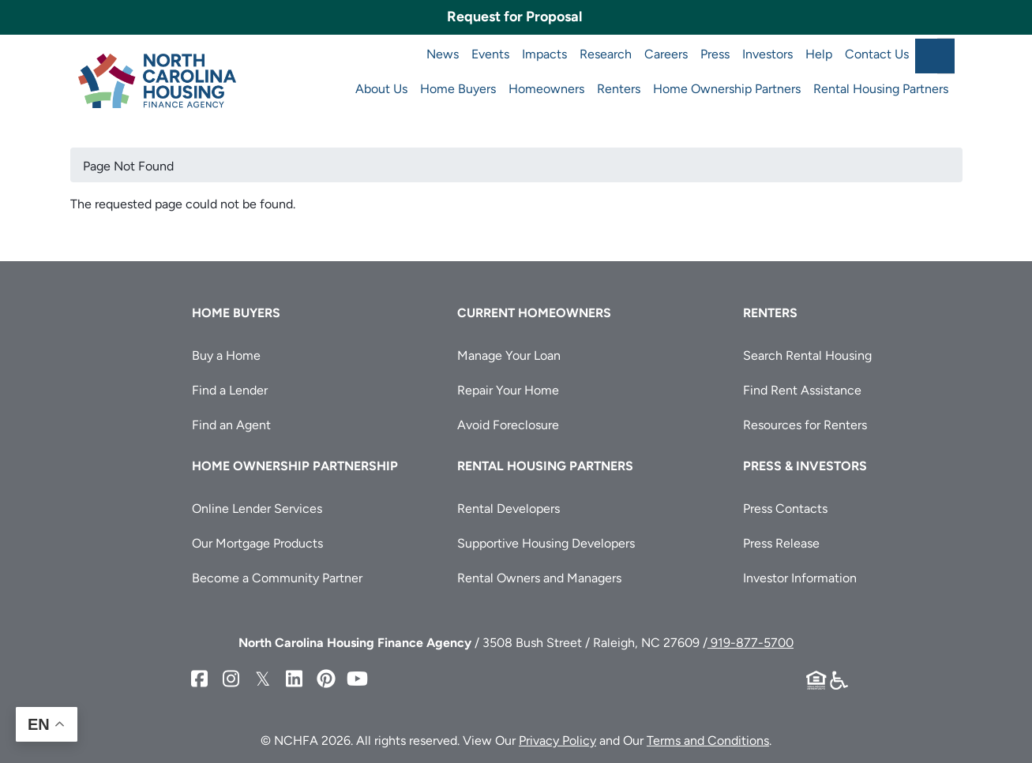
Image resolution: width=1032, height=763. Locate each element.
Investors (767, 54)
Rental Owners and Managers (539, 577)
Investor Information (800, 577)
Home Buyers (458, 88)
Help (818, 54)
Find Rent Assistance (802, 390)
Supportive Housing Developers (546, 543)
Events (490, 54)
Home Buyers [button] (236, 312)
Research (606, 54)
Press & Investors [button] (805, 465)
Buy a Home (226, 355)
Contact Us (877, 54)
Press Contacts (785, 508)
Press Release (781, 543)
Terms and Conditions (708, 740)
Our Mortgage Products (257, 543)
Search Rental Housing (807, 355)
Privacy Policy (557, 740)
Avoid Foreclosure (508, 424)
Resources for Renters (805, 424)
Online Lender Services (257, 508)
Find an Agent (231, 424)
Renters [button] (770, 312)
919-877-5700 (750, 642)
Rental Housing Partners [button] (545, 465)
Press (715, 54)
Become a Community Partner (277, 577)
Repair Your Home (508, 390)
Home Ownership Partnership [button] (295, 465)
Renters (618, 88)
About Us (381, 88)
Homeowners (546, 88)
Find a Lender (230, 390)
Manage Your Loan (509, 355)
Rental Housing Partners (880, 88)
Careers (666, 54)
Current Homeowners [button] (534, 312)
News (442, 54)
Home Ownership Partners (727, 88)
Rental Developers (508, 508)
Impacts (544, 54)
